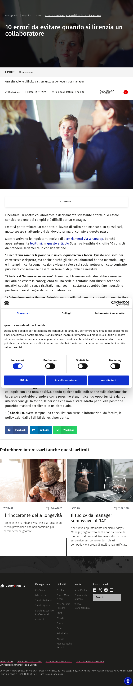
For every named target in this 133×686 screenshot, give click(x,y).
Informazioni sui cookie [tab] (110, 313)
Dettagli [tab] (66, 313)
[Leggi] (33, 507)
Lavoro (38, 15)
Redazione (14, 92)
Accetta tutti (108, 380)
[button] (16, 430)
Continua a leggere (107, 92)
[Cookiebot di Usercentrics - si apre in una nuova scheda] (114, 303)
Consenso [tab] (23, 313)
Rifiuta (24, 380)
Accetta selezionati (66, 380)
